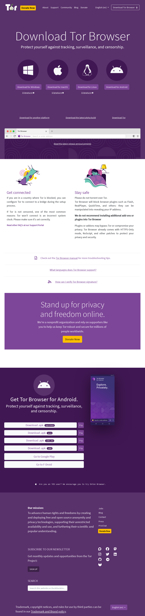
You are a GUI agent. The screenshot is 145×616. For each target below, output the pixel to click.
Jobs (101, 508)
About (45, 7)
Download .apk (40, 425)
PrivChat (103, 525)
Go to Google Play (44, 456)
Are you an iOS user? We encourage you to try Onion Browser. (70, 484)
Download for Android (116, 87)
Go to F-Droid (44, 464)
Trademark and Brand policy (48, 611)
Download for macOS (58, 87)
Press (101, 521)
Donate (84, 7)
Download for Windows (28, 87)
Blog (76, 7)
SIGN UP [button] (33, 569)
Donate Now (72, 339)
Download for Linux (87, 87)
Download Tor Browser (125, 7)
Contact (102, 517)
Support (54, 7)
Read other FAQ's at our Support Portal (25, 225)
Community (66, 7)
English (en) (101, 7)
